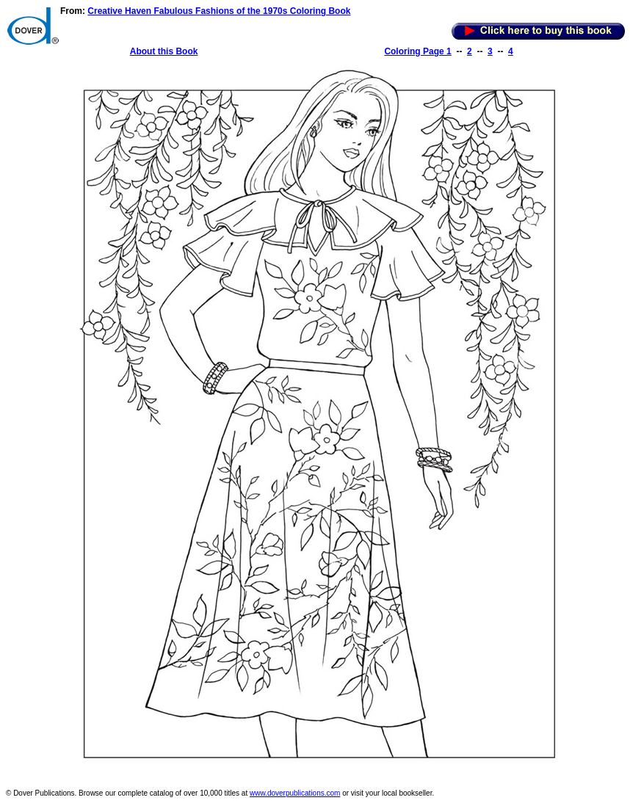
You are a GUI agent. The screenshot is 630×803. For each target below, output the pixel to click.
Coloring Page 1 (417, 51)
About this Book (164, 51)
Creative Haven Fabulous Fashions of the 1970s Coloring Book (218, 11)
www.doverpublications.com (295, 793)
